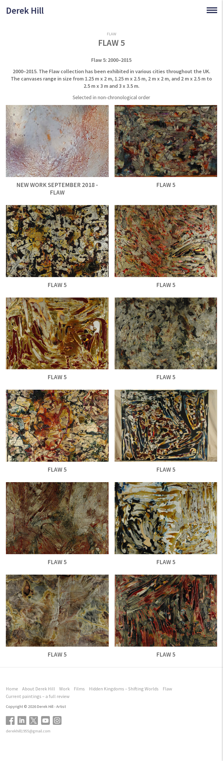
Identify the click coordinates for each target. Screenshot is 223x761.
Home (12, 689)
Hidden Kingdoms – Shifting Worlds (124, 689)
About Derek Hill (38, 689)
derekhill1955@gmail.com (28, 731)
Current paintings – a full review (37, 696)
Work (64, 689)
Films (79, 689)
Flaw (111, 33)
